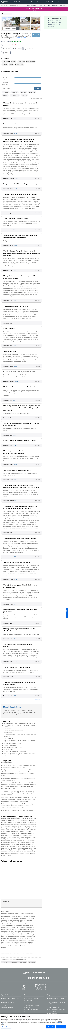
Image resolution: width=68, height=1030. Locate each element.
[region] (34, 1022)
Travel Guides (62, 5)
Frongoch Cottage (10, 33)
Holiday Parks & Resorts (32, 5)
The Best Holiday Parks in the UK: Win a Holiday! (57, 1010)
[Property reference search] (19, 5)
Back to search (8, 13)
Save (34, 35)
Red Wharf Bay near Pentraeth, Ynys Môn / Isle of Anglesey (16, 37)
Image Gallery (9, 28)
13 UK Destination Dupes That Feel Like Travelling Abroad (57, 1006)
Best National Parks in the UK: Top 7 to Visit (57, 1003)
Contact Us (47, 1)
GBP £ (53, 1)
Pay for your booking (31, 1011)
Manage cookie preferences (32, 1005)
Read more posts (53, 1013)
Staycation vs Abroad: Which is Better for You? (56, 999)
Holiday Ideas (55, 5)
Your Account (61, 1)
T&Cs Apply (34, 10)
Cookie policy (29, 1002)
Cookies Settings (6, 1026)
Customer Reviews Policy (32, 1009)
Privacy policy (29, 1000)
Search (37, 88)
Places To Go (42, 5)
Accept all (50, 1026)
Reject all (61, 1026)
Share (38, 35)
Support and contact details (32, 998)
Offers (48, 5)
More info (28, 1007)
